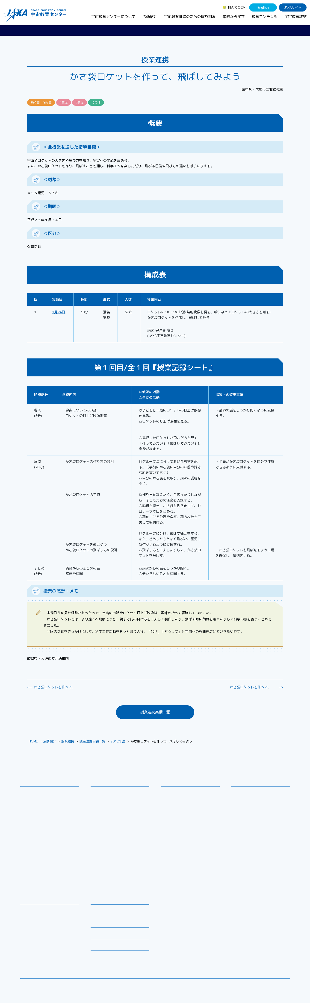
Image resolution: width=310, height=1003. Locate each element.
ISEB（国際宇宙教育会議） (113, 879)
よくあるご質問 (102, 935)
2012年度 (118, 741)
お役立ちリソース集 (38, 929)
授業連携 (67, 741)
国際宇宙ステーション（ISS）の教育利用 (45, 943)
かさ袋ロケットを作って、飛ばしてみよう (57, 687)
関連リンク (99, 923)
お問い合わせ (33, 809)
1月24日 (58, 312)
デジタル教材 (33, 917)
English (263, 7)
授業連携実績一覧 (155, 712)
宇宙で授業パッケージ (110, 815)
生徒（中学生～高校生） (252, 798)
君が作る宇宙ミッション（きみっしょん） (121, 853)
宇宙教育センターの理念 (41, 792)
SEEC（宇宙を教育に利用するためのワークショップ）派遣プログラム (120, 807)
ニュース (97, 900)
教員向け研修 (103, 792)
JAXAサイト (292, 7)
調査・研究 (172, 803)
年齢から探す (234, 16)
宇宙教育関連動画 (37, 935)
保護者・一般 (244, 810)
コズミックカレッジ (108, 821)
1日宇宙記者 (103, 862)
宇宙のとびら (33, 923)
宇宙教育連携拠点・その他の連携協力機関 (51, 801)
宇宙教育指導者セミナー (112, 833)
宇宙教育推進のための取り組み (190, 16)
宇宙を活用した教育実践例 (113, 885)
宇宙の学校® (103, 827)
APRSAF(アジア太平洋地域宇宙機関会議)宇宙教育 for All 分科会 (121, 870)
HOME (33, 741)
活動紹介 (149, 16)
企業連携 (170, 809)
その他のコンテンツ (38, 951)
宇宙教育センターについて (113, 16)
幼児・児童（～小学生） (252, 792)
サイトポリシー (278, 985)
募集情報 (97, 911)
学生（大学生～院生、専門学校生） (260, 804)
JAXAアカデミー (106, 839)
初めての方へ (237, 7)
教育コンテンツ (265, 16)
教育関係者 (243, 816)
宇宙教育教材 (295, 16)
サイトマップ (252, 985)
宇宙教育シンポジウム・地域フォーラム (182, 795)
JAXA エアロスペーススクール (116, 845)
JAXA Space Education (41, 957)
